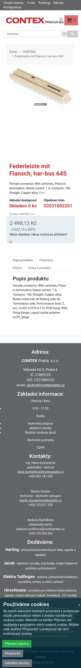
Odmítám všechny (17, 663)
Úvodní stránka (13, 3)
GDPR (40, 447)
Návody (58, 3)
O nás (31, 3)
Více (41, 192)
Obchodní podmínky (40, 440)
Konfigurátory (12, 7)
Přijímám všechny (17, 643)
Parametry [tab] (46, 260)
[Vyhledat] (72, 34)
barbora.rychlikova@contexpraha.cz (40, 529)
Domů (13, 52)
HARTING (29, 52)
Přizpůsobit (12, 653)
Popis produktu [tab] (23, 260)
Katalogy (44, 3)
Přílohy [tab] (17, 268)
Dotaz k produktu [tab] (39, 268)
